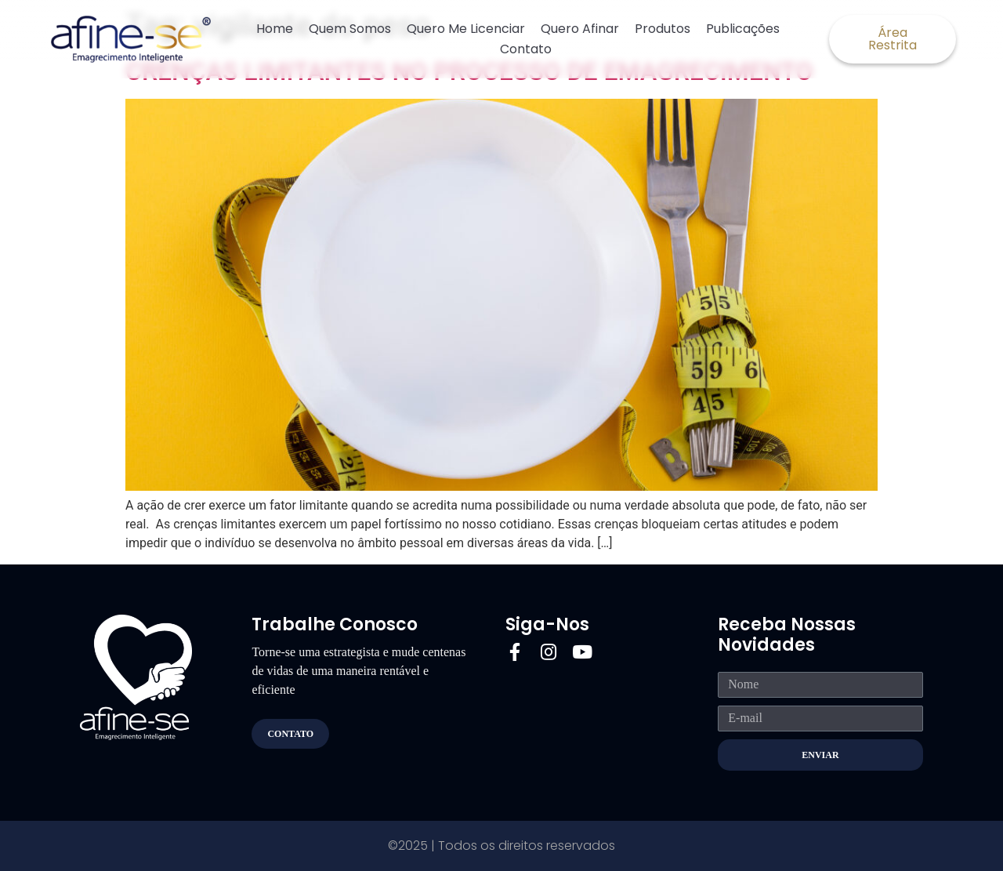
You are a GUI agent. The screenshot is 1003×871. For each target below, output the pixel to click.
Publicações (743, 29)
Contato (526, 49)
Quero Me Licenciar (466, 29)
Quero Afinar (580, 29)
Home (274, 29)
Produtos (662, 29)
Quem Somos (350, 29)
